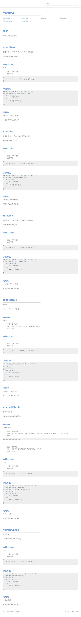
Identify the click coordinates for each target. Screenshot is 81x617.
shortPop (25, 18)
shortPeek (6, 18)
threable (43, 18)
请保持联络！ (17, 612)
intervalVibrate (7, 21)
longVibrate (62, 18)
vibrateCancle (26, 21)
